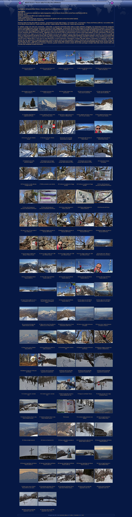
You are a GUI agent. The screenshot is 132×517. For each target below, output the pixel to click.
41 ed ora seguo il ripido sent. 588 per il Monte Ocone (28, 254)
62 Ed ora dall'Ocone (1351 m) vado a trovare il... (47, 348)
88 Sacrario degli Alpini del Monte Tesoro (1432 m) (66, 464)
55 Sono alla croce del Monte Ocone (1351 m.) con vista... (103, 300)
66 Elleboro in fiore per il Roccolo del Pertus (28, 371)
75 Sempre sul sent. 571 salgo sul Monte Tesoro (103, 394)
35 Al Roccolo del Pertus (103, 207)
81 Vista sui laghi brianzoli (28, 440)
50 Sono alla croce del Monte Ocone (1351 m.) (103, 277)
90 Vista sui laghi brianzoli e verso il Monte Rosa (103, 464)
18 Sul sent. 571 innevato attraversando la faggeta (66, 138)
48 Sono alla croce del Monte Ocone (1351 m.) (66, 277)
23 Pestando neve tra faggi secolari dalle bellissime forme (66, 161)
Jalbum (71, 515)
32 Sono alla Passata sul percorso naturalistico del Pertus (47, 208)
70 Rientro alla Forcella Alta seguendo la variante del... (103, 371)
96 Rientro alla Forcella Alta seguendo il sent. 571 (28, 510)
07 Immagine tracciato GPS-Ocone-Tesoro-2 (47, 92)
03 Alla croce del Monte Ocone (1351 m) (66, 69)
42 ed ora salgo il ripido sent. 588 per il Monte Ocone (47, 254)
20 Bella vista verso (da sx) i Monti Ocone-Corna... (103, 138)
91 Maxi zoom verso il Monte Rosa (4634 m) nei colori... (28, 487)
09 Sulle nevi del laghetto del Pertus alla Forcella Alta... (85, 92)
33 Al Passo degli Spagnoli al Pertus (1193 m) (66, 208)
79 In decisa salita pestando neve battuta (85, 417)
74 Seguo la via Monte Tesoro (85, 393)
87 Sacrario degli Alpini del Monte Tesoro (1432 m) (47, 464)
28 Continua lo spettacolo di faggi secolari (66, 185)
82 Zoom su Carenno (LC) (47, 440)
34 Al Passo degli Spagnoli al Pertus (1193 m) (85, 208)
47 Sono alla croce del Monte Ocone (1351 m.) (47, 277)
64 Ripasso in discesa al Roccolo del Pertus (85, 348)
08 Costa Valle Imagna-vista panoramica (66, 92)
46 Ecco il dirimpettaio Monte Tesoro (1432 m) (29, 277)
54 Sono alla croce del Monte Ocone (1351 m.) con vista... (85, 300)
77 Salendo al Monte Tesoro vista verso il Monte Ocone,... (47, 417)
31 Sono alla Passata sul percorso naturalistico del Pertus (28, 208)
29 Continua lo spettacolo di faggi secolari (85, 185)
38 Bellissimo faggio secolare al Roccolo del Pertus (66, 231)
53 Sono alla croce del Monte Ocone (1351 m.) (66, 300)
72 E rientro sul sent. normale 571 (47, 394)
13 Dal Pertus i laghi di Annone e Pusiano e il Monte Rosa (66, 115)
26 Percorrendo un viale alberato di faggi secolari (28, 185)
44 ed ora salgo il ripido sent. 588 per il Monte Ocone (85, 254)
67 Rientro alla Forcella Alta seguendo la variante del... (47, 371)
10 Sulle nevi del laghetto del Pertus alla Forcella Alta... (103, 92)
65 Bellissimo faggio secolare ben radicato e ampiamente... (103, 348)
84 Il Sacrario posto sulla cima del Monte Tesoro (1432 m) (85, 441)
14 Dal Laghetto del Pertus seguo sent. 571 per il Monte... (85, 115)
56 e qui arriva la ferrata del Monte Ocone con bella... (28, 325)
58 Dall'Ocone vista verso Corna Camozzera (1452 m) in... (66, 325)
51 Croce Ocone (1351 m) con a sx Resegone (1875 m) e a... (28, 300)
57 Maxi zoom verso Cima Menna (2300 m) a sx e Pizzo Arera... (47, 325)
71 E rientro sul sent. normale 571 (28, 394)
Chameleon (76, 515)
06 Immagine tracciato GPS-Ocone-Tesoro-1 (28, 92)
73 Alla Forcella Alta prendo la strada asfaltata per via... (66, 394)
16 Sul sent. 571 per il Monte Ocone (28, 138)
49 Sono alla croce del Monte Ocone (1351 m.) (85, 277)
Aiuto (83, 515)
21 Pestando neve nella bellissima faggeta (28, 161)
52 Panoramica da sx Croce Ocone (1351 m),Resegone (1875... (47, 301)
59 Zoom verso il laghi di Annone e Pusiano (85, 325)
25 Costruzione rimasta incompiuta (103, 161)
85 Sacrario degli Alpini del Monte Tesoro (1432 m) (103, 441)
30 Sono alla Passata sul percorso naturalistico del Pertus (103, 185)
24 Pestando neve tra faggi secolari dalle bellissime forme (84, 161)
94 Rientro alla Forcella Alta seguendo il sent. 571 (84, 487)
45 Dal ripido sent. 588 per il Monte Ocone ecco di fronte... (103, 254)
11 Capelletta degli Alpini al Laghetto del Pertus (28, 115)
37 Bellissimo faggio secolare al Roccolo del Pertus (47, 231)
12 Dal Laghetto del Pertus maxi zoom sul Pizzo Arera (47, 115)
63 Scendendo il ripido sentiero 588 (65, 348)
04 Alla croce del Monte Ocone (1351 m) (84, 69)
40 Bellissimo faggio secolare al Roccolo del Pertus (103, 231)
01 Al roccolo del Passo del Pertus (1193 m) (28, 69)
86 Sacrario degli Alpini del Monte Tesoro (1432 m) (28, 464)
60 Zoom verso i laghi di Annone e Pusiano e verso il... (103, 325)
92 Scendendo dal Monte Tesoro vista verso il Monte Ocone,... (47, 487)
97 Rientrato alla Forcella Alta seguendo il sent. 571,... (47, 510)
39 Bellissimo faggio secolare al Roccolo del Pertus (84, 231)
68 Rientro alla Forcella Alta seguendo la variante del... (66, 371)
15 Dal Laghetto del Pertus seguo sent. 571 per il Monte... (103, 115)
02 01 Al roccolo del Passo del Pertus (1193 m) (47, 69)
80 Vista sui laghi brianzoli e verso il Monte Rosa (103, 417)
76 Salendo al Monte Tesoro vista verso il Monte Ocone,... (29, 417)
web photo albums (64, 515)
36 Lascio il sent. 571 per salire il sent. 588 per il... (28, 231)
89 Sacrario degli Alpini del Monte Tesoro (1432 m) (85, 464)
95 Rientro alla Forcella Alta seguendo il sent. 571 (103, 487)
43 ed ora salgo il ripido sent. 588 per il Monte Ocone (66, 254)
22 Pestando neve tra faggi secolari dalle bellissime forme (47, 161)
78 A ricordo (66, 417)
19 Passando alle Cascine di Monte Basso (85, 138)
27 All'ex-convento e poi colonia (47, 184)
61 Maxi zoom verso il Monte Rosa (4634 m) (28, 348)
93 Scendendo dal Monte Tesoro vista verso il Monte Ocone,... (66, 487)
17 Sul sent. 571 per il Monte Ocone (47, 138)
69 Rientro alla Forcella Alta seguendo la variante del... (84, 371)
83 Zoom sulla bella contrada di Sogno (66, 441)
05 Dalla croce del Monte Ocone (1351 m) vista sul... (103, 69)
